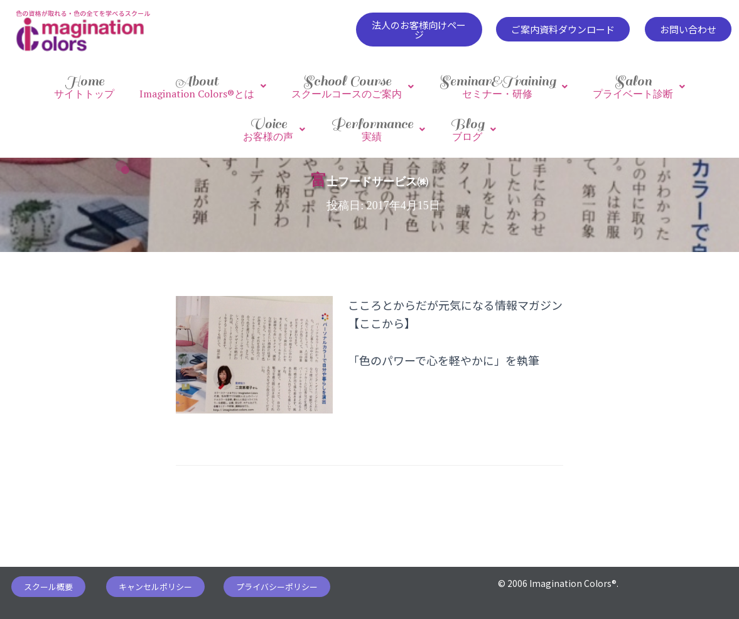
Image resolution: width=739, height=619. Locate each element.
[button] (419, 30)
